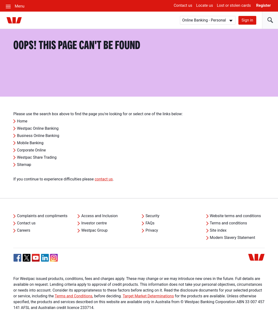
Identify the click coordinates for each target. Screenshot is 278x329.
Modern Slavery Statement (232, 237)
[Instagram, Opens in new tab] (54, 260)
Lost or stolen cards (234, 5)
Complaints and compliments (42, 216)
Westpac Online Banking (37, 128)
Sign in (247, 20)
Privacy (151, 230)
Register (263, 5)
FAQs (149, 223)
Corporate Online (31, 150)
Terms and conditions (228, 223)
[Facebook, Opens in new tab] (17, 258)
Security (152, 216)
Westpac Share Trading (37, 157)
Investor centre (94, 223)
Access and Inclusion (99, 216)
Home (22, 121)
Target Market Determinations (148, 296)
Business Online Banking (38, 135)
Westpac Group (94, 230)
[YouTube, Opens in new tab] (36, 258)
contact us (104, 179)
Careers (23, 230)
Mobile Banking (30, 143)
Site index (218, 230)
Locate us (204, 5)
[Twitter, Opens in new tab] (26, 258)
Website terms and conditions (235, 216)
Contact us (183, 5)
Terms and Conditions (73, 296)
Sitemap (24, 164)
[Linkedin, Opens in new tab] (45, 258)
